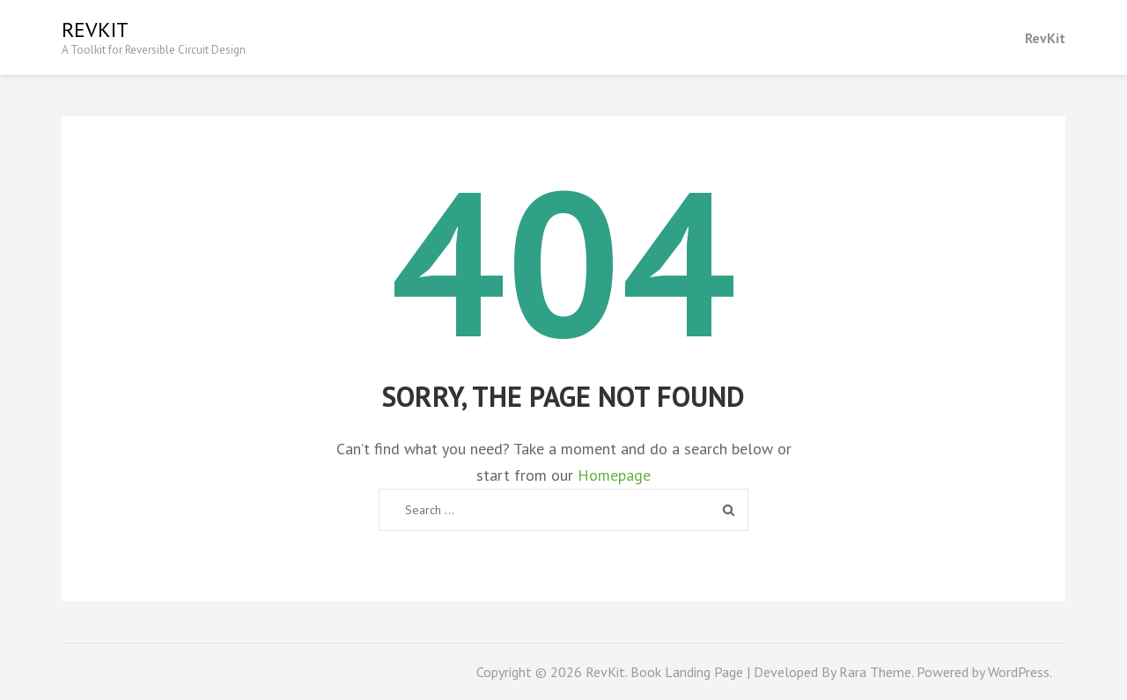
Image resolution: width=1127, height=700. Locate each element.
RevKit (95, 29)
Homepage (614, 475)
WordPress (1019, 672)
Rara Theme (875, 672)
